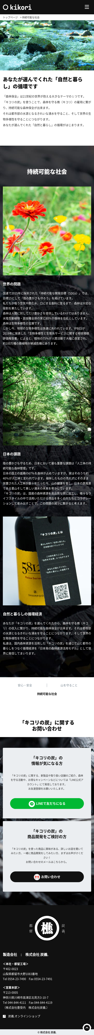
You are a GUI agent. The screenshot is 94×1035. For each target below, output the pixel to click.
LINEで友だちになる (47, 804)
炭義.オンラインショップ (24, 1016)
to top (87, 1028)
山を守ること (69, 685)
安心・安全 (25, 685)
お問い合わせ (47, 877)
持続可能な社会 (47, 694)
